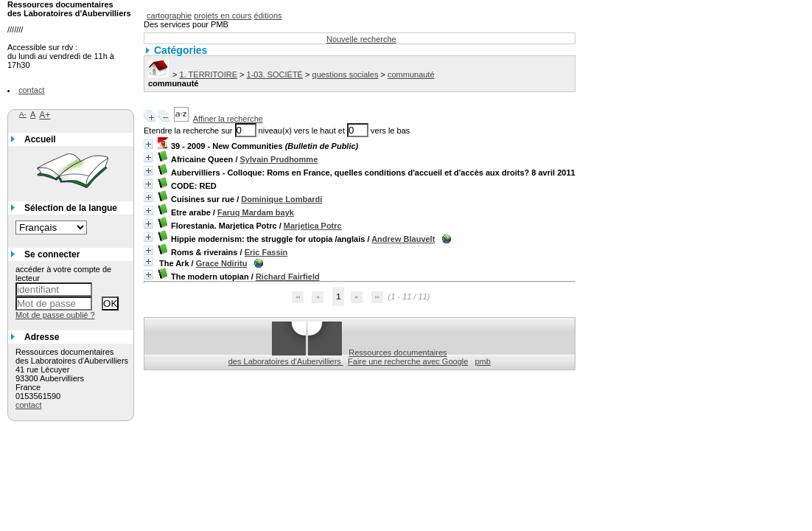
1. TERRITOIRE (208, 74)
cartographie (169, 15)
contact (31, 90)
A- (23, 114)
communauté (411, 74)
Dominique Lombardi (281, 199)
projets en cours (222, 15)
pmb (483, 361)
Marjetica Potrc (313, 225)
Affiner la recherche (228, 118)
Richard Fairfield (288, 276)
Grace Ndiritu (222, 263)
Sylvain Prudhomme (279, 159)
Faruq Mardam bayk (255, 212)
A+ (44, 115)
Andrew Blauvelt (403, 239)
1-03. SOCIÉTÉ (275, 74)
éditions (268, 15)
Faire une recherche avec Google (408, 361)
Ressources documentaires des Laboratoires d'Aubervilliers (337, 357)
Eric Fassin (266, 252)
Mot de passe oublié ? (55, 314)
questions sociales (345, 74)
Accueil (40, 139)
